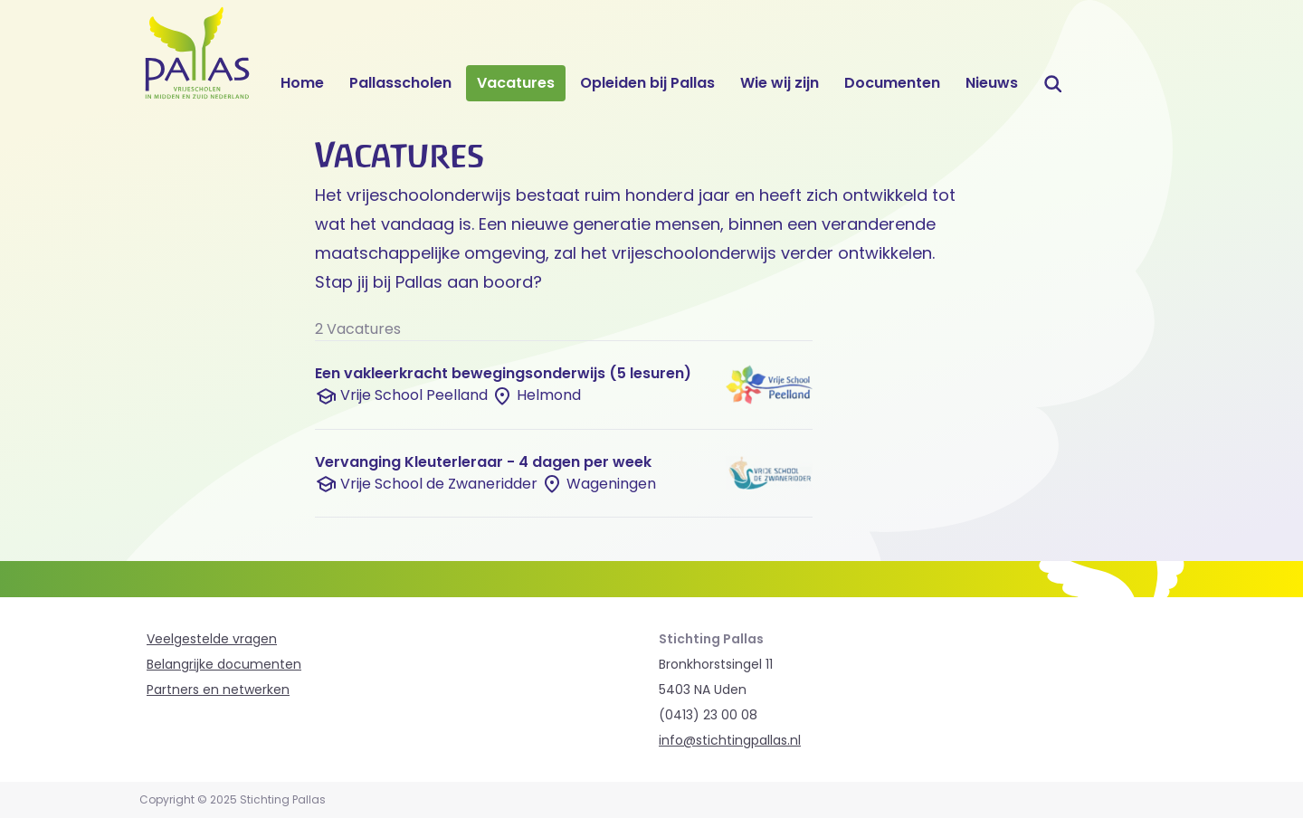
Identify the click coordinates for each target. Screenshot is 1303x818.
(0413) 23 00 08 (708, 715)
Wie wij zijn (779, 82)
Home (302, 82)
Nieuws (991, 82)
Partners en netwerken (218, 689)
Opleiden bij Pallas (647, 82)
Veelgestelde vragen (212, 639)
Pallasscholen (400, 82)
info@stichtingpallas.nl (730, 740)
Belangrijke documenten (224, 664)
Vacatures (516, 82)
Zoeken (1054, 83)
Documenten (892, 82)
